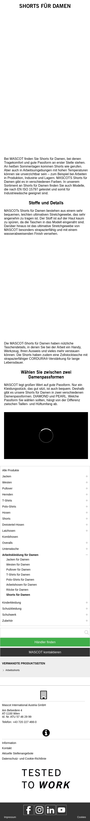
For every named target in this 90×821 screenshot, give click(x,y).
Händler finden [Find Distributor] (44, 642)
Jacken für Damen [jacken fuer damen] (17, 559)
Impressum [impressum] (10, 817)
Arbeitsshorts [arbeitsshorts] (12, 670)
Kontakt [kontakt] (7, 748)
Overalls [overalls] (7, 542)
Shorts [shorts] (6, 518)
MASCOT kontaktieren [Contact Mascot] (45, 652)
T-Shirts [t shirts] (7, 500)
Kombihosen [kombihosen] (10, 536)
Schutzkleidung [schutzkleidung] (11, 608)
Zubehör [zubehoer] (7, 620)
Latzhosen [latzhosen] (8, 530)
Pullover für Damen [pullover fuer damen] (18, 569)
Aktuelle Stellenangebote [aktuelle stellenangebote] (17, 753)
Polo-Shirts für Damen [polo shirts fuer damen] (20, 579)
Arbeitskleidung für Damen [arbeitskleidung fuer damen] (20, 554)
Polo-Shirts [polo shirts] (9, 506)
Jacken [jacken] (6, 476)
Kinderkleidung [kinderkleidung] (11, 602)
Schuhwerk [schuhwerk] (9, 614)
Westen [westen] (7, 482)
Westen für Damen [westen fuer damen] (18, 564)
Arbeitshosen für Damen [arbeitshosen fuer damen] (21, 584)
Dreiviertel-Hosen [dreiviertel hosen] (13, 524)
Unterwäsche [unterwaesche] (10, 548)
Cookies (81, 817)
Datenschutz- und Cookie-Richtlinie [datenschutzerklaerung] (24, 758)
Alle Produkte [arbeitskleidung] (10, 470)
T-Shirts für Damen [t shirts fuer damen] (18, 574)
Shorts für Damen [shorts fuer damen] (18, 594)
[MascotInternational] (61, 810)
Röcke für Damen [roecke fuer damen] (17, 589)
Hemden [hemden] (7, 494)
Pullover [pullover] (7, 488)
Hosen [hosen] (6, 512)
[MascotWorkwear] (28, 810)
